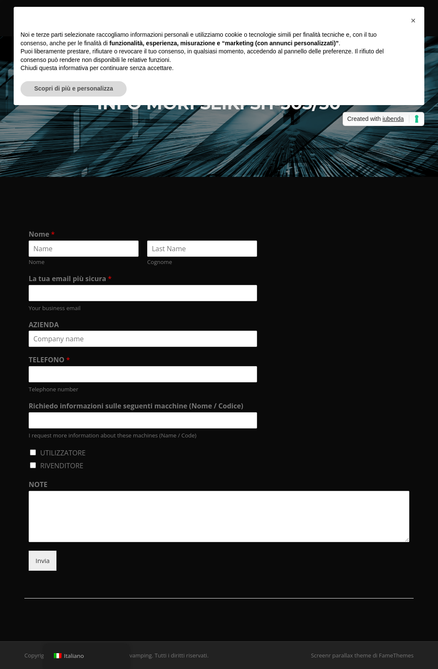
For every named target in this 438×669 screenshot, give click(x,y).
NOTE (38, 484)
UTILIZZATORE (63, 453)
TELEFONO (49, 359)
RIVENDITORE (61, 465)
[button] (413, 20)
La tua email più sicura (70, 278)
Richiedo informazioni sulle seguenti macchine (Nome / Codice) (136, 406)
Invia (43, 560)
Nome (42, 234)
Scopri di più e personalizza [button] (73, 88)
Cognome (159, 262)
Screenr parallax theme (341, 655)
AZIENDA (44, 324)
